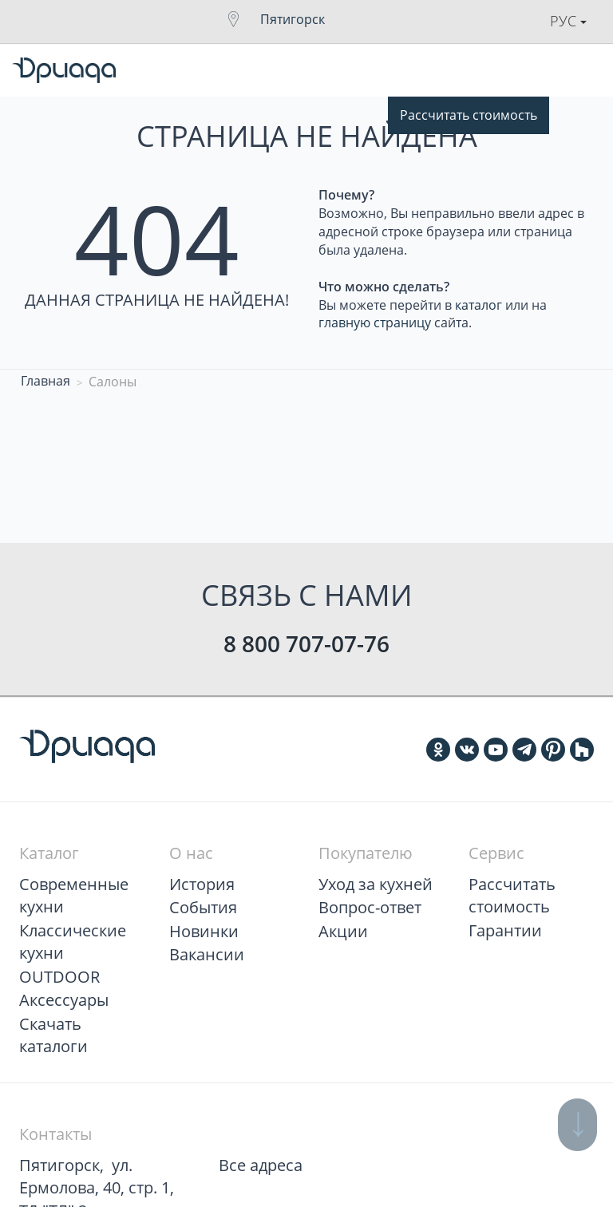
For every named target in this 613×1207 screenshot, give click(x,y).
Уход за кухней (375, 884)
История (202, 884)
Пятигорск (292, 19)
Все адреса (261, 1165)
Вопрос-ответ (369, 907)
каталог (478, 305)
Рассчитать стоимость (468, 115)
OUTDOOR (59, 976)
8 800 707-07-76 (306, 643)
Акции (343, 931)
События (203, 907)
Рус (568, 20)
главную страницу (374, 322)
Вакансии (206, 954)
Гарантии (505, 930)
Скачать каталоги (53, 1035)
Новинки (204, 931)
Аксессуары (64, 1000)
